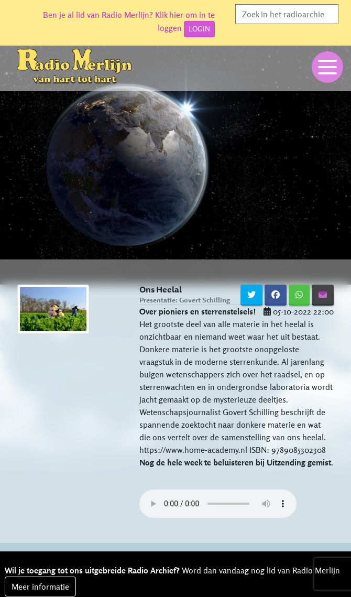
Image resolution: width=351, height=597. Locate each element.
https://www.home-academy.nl (193, 449)
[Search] (286, 14)
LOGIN (199, 29)
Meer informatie (40, 586)
